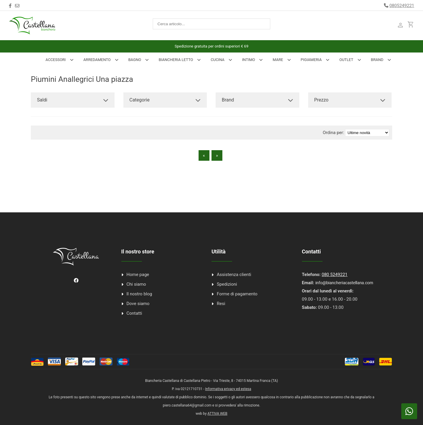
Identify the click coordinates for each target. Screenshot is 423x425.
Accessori (56, 59)
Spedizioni (227, 284)
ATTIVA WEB (217, 414)
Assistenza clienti (234, 274)
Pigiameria (311, 59)
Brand (377, 59)
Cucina (217, 59)
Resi (221, 303)
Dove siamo (138, 303)
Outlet (346, 59)
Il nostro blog (139, 294)
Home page (138, 274)
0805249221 (402, 5)
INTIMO (248, 59)
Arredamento (97, 59)
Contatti (134, 313)
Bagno (134, 59)
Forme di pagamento (237, 294)
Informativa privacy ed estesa (228, 389)
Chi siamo (136, 284)
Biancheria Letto (176, 59)
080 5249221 (335, 274)
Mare (278, 59)
